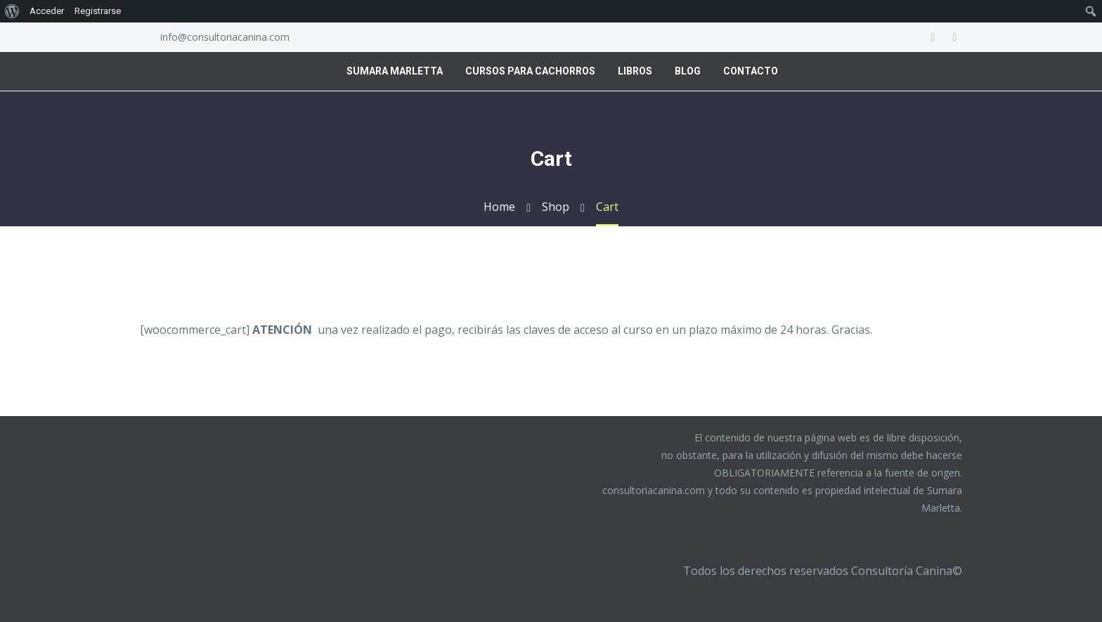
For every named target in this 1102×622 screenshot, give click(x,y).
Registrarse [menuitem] (97, 11)
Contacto (750, 71)
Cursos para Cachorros (530, 71)
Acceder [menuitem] (47, 11)
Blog (688, 71)
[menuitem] (12, 11)
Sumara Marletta (394, 71)
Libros (635, 71)
